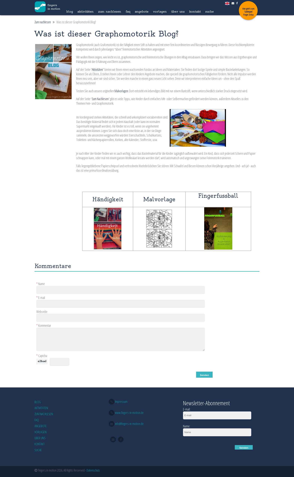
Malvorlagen (121, 91)
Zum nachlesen (109, 11)
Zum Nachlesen (100, 99)
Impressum (121, 401)
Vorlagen (160, 11)
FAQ (128, 11)
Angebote (141, 11)
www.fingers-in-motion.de (129, 412)
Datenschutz (93, 470)
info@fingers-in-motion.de (129, 423)
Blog (69, 11)
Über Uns (178, 11)
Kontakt (195, 11)
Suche (209, 11)
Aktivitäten (85, 11)
